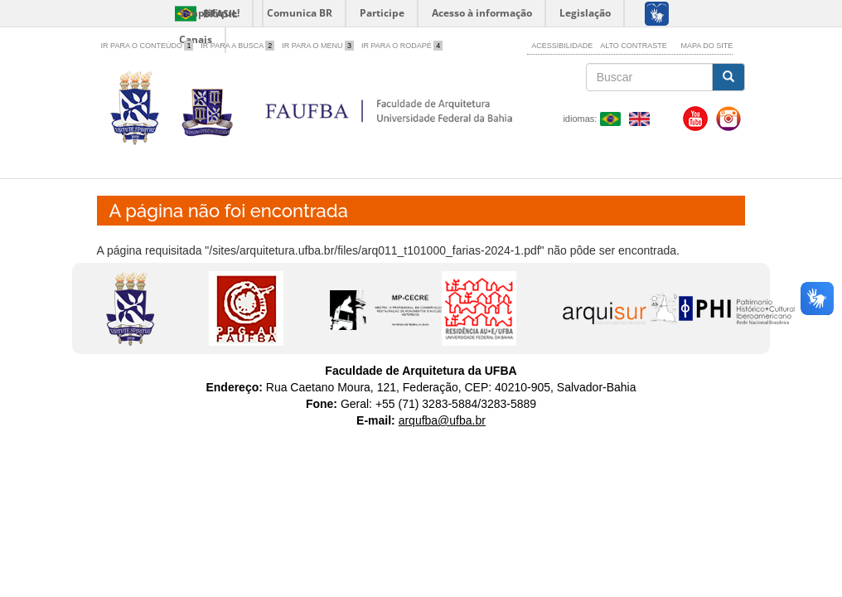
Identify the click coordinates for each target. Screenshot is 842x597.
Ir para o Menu (318, 45)
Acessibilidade (562, 45)
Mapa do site (707, 45)
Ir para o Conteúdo (147, 45)
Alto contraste (633, 45)
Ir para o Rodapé (402, 45)
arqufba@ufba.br (442, 420)
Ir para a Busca (237, 45)
